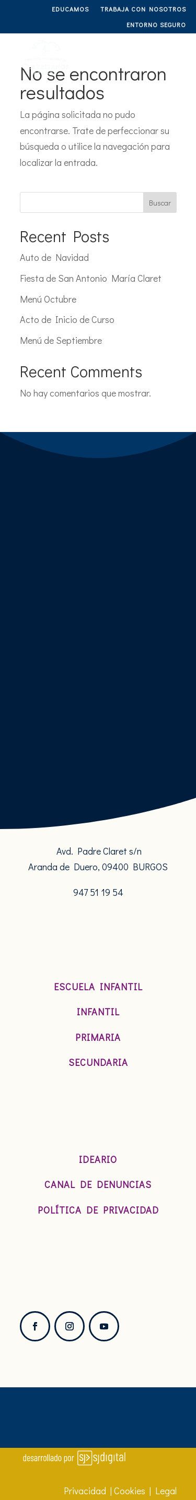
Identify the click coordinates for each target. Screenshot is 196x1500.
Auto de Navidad (54, 257)
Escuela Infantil (98, 986)
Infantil (98, 1011)
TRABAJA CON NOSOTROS (143, 9)
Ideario (98, 1159)
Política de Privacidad (98, 1210)
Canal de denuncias (98, 1184)
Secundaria (98, 1062)
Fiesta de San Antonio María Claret (91, 278)
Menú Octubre (48, 299)
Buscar (160, 203)
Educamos (70, 9)
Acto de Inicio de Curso (67, 319)
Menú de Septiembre (61, 340)
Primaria (98, 1037)
